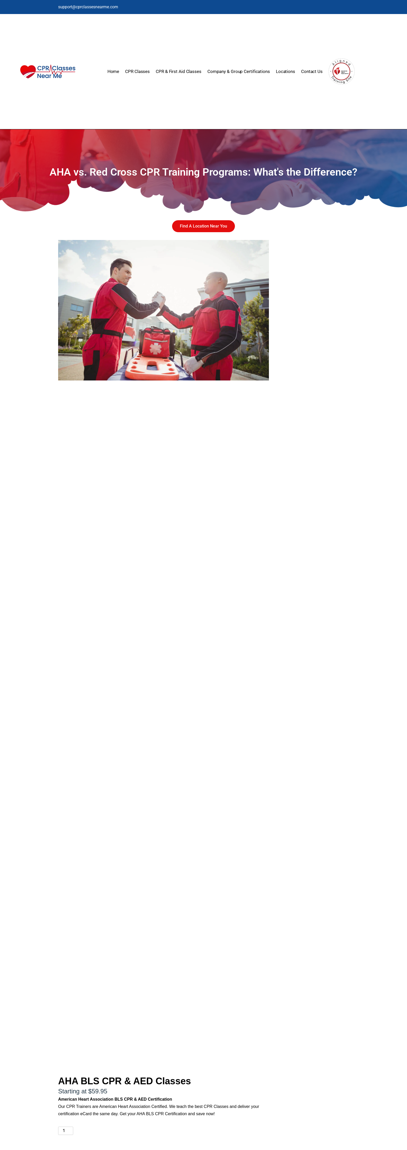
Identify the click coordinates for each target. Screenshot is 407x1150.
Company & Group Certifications (238, 71)
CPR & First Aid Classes (178, 71)
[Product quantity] (65, 1131)
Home (113, 71)
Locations (285, 71)
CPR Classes (137, 71)
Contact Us (312, 71)
